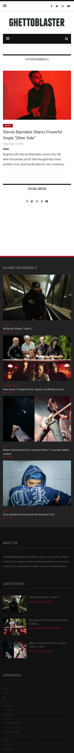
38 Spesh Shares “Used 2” (18, 328)
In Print (6, 740)
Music (8, 126)
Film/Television (11, 723)
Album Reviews (10, 386)
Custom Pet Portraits (14, 230)
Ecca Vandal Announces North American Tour (28, 514)
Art (4, 696)
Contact (7, 749)
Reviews (7, 714)
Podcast (7, 705)
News (5, 511)
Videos (6, 325)
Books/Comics (11, 731)
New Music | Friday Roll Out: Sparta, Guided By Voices (33, 389)
